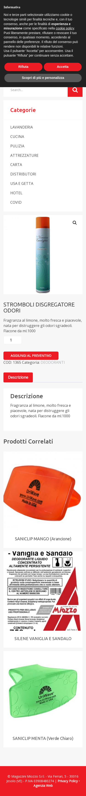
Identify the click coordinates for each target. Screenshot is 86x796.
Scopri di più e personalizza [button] (43, 78)
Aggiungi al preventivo (31, 355)
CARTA (16, 164)
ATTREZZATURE (24, 155)
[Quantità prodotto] (12, 340)
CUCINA (17, 136)
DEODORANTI (53, 362)
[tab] (18, 377)
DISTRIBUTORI (23, 174)
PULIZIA (17, 146)
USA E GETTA (21, 183)
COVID (16, 202)
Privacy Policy (68, 781)
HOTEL (16, 192)
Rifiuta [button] (23, 67)
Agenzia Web (43, 785)
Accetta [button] (63, 67)
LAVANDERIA (21, 127)
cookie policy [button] (65, 28)
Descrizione (18, 377)
